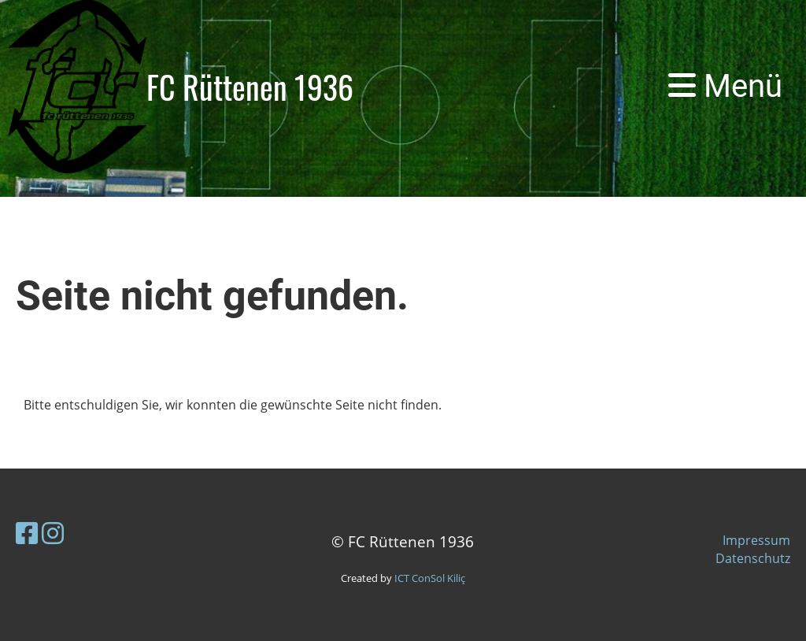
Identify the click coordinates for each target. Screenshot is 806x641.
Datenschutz (752, 558)
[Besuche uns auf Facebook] (27, 533)
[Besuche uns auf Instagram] (53, 533)
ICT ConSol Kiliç (429, 578)
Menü (725, 86)
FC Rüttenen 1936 (249, 87)
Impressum (756, 540)
